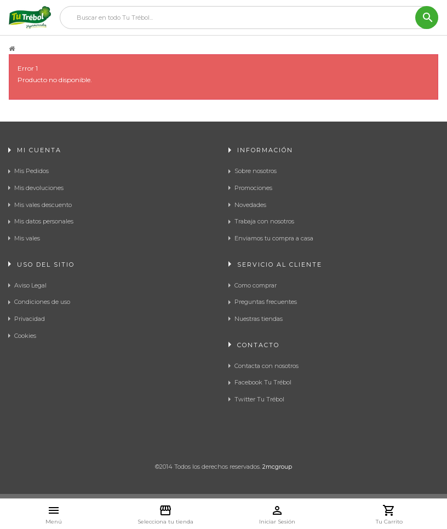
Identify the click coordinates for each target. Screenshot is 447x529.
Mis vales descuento (43, 205)
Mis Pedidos (31, 171)
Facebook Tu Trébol (262, 382)
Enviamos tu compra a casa (273, 238)
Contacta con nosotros (266, 366)
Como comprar (255, 285)
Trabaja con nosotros (264, 221)
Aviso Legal (30, 285)
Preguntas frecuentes (265, 302)
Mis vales (27, 238)
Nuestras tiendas (258, 319)
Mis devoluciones (39, 188)
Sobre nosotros (255, 171)
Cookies (25, 336)
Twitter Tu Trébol (259, 399)
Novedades (250, 205)
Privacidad (29, 319)
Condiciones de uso (42, 302)
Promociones (253, 188)
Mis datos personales (43, 221)
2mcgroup (277, 466)
